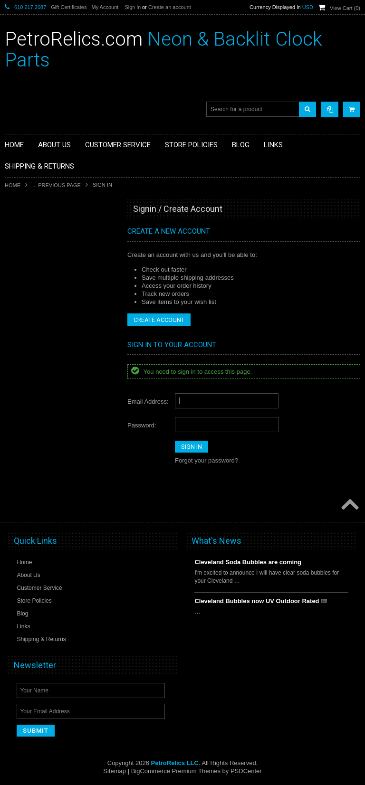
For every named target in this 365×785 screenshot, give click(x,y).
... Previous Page (56, 185)
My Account (104, 7)
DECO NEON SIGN (35, 279)
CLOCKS (22, 263)
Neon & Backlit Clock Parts (163, 49)
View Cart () (345, 8)
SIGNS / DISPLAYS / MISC (44, 311)
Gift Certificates (68, 7)
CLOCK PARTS (30, 230)
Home (12, 185)
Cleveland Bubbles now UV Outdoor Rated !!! (260, 601)
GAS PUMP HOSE (34, 295)
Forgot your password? (206, 460)
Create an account (169, 7)
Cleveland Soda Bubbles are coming (247, 562)
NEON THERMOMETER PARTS (51, 247)
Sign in (133, 7)
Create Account (159, 319)
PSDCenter (246, 771)
